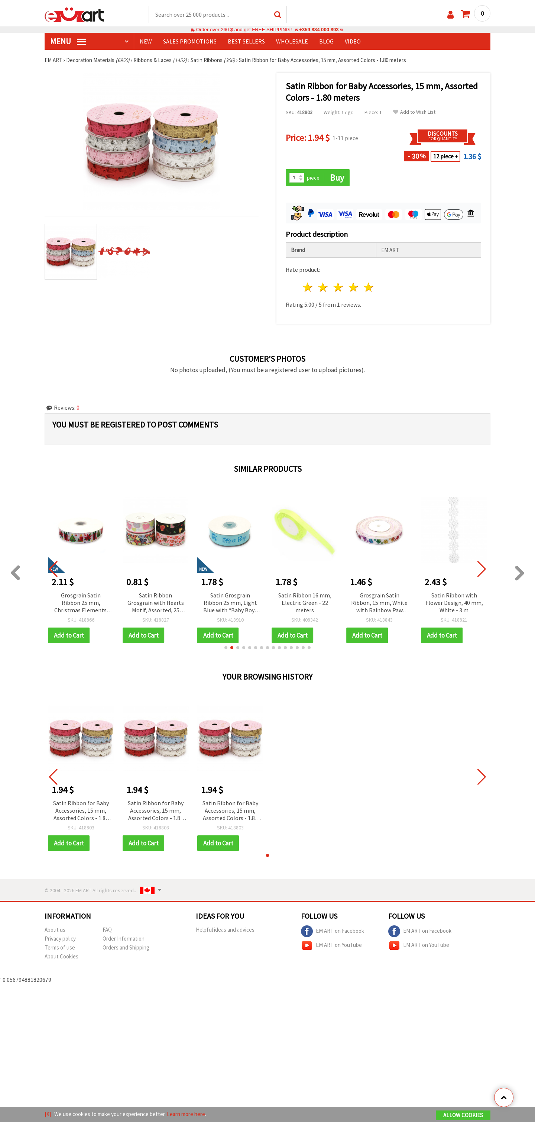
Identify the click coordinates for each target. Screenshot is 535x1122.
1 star (308, 287)
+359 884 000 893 (318, 29)
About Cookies (61, 956)
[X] (48, 1114)
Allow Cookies (463, 1115)
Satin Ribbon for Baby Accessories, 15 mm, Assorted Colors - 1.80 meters (81, 811)
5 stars (368, 287)
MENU (68, 41)
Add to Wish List (414, 112)
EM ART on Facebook (332, 931)
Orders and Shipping (126, 947)
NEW (146, 41)
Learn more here (186, 1114)
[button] (225, 647)
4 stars (353, 287)
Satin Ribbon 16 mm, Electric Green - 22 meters (304, 602)
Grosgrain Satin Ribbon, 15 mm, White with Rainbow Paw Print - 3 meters (379, 603)
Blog (326, 41)
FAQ (107, 929)
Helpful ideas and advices (225, 929)
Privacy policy (60, 938)
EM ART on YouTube (331, 945)
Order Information (124, 938)
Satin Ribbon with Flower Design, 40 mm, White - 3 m (454, 602)
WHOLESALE (292, 41)
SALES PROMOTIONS (190, 41)
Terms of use (60, 947)
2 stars (323, 287)
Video (353, 41)
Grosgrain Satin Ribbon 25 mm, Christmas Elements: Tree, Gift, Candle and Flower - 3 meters (81, 603)
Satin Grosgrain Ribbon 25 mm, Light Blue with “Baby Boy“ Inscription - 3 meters (230, 603)
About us (55, 929)
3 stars (338, 287)
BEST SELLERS (246, 41)
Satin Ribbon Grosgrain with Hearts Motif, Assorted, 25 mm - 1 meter (155, 603)
